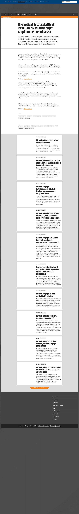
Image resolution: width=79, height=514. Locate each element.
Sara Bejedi (20, 118)
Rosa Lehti (53, 116)
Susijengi (5, 1)
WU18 (52, 126)
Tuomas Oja (27, 118)
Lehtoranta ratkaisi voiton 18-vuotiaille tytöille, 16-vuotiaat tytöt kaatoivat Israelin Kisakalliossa (47, 271)
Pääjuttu (39, 126)
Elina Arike (29, 116)
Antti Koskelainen (22, 116)
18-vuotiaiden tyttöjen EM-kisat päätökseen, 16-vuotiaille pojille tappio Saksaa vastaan (48, 163)
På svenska (42, 1)
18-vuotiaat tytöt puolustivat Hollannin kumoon (47, 141)
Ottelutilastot (28, 79)
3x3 (26, 1)
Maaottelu (20, 126)
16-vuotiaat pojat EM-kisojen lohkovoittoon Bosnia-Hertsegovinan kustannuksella (47, 240)
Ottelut (11, 14)
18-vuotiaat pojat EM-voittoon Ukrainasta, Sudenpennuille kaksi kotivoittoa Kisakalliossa (47, 216)
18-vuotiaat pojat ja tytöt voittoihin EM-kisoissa (45, 295)
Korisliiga (15, 1)
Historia (31, 14)
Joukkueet (24, 14)
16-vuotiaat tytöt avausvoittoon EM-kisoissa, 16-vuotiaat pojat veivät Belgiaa (48, 370)
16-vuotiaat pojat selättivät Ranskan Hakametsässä (46, 317)
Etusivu (5, 14)
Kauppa (46, 1)
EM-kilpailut (33, 126)
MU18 (44, 126)
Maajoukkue (20, 128)
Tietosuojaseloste (55, 426)
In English (37, 1)
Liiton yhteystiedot (43, 426)
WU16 (56, 126)
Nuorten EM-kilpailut (29, 128)
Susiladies (10, 1)
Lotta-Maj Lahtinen (37, 116)
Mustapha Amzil (45, 116)
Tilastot (17, 14)
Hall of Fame (31, 1)
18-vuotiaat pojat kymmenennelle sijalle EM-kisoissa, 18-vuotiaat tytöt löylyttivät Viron (46, 190)
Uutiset (14, 17)
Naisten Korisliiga (21, 1)
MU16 (48, 126)
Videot (36, 14)
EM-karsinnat (27, 126)
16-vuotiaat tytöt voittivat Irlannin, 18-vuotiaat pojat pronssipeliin (46, 344)
